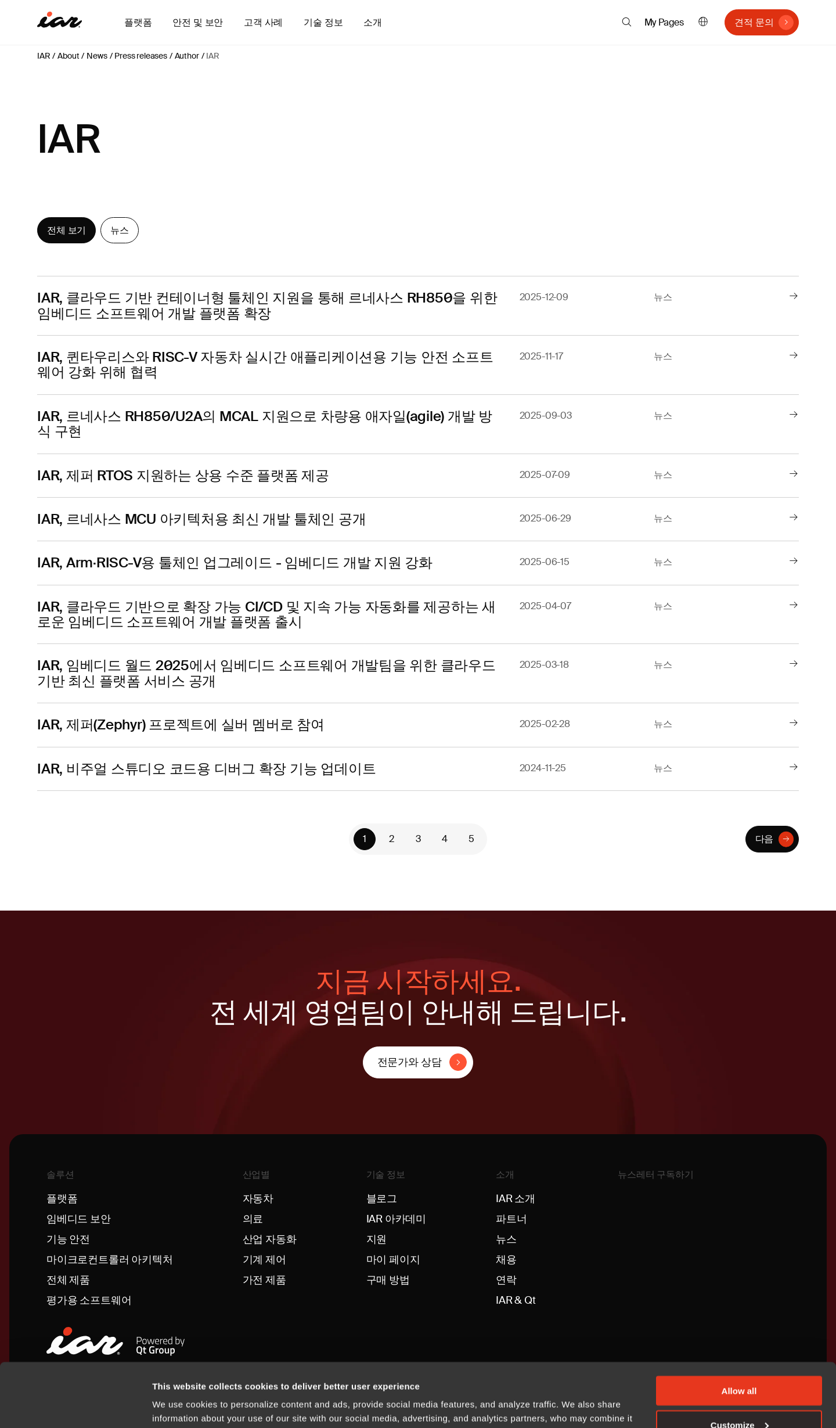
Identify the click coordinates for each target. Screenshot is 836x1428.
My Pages (664, 22)
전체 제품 (68, 1280)
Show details (179, 1404)
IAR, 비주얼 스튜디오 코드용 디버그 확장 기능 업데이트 (206, 769)
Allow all (739, 1331)
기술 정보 (385, 1174)
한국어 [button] (703, 22)
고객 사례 (263, 22)
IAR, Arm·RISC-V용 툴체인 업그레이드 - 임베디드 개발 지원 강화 (235, 562)
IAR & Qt (516, 1300)
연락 (506, 1280)
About (68, 56)
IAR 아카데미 (396, 1219)
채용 (506, 1260)
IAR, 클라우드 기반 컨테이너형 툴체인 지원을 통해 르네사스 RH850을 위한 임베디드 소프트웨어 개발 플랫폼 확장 (267, 305)
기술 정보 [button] (323, 22)
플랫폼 (61, 1199)
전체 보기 (66, 230)
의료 (253, 1219)
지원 (376, 1239)
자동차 (258, 1199)
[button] (627, 22)
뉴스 (119, 230)
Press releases (140, 56)
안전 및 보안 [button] (197, 22)
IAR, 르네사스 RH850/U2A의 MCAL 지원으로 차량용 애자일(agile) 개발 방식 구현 (264, 423)
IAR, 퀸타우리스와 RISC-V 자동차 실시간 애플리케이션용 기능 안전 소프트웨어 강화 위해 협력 (265, 364)
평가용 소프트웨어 (88, 1300)
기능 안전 (68, 1239)
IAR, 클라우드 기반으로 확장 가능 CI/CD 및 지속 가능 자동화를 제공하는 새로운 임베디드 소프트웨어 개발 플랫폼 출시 (266, 614)
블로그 (381, 1199)
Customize (740, 1365)
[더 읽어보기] (793, 296)
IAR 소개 (515, 1199)
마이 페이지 (393, 1260)
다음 (764, 839)
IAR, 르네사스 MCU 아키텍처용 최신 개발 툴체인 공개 (201, 519)
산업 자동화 (270, 1239)
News (97, 56)
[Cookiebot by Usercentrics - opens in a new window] (75, 1405)
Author (187, 56)
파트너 (511, 1219)
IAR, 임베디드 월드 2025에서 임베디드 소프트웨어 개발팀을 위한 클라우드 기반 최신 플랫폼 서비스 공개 (266, 672)
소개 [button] (372, 22)
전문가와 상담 (409, 1062)
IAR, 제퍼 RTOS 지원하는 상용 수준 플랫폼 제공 (183, 475)
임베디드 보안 (78, 1219)
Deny (739, 1399)
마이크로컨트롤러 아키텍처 (109, 1260)
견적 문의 (753, 22)
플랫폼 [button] (138, 22)
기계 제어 (264, 1260)
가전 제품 (264, 1280)
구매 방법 (388, 1280)
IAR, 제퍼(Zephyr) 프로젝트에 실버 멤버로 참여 (181, 724)
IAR (43, 56)
